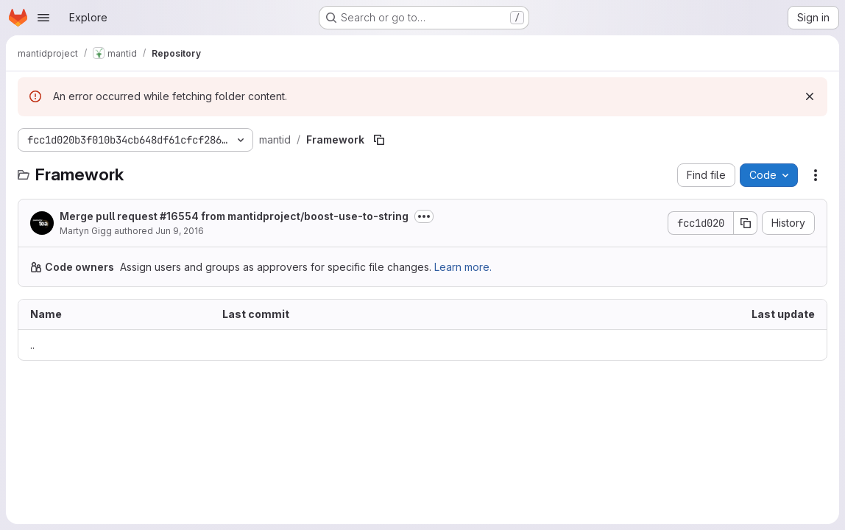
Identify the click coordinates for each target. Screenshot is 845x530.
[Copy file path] (379, 140)
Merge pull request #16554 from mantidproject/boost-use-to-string (234, 216)
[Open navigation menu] (43, 17)
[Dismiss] (810, 96)
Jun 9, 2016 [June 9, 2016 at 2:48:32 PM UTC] (179, 230)
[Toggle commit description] (424, 216)
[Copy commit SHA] (745, 223)
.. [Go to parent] (32, 345)
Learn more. (463, 267)
